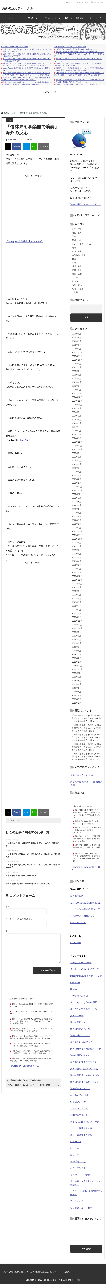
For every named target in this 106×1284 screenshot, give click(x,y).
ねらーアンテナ (78, 1168)
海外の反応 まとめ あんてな (84, 1068)
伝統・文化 (77, 285)
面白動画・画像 (78, 255)
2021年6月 (76, 554)
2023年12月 (77, 442)
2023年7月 (76, 460)
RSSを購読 (82, 2)
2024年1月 (76, 438)
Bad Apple (25, 440)
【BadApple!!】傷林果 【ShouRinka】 (24, 241)
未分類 (75, 292)
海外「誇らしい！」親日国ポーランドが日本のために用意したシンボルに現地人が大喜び (31, 1060)
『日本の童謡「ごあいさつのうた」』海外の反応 (28, 1085)
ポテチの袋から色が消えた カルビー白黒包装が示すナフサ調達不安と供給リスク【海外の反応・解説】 (31, 1052)
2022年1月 (76, 528)
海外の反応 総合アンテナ (82, 1042)
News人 (74, 989)
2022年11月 (77, 490)
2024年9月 (76, 408)
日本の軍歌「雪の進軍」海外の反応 (21, 875)
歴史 (74, 236)
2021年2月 (76, 569)
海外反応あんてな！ (80, 1088)
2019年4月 (76, 651)
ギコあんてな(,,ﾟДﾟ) (80, 1095)
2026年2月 (76, 345)
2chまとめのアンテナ (81, 962)
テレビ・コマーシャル (81, 244)
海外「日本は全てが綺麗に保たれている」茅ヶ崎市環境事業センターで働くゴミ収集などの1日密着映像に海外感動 (26, 83)
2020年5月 (76, 602)
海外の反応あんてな (80, 1029)
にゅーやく (75, 1155)
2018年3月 (76, 699)
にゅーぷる (75, 1141)
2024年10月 (77, 405)
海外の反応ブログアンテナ (83, 1062)
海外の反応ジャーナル (20, 8)
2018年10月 (77, 673)
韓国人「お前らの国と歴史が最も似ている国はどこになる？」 (79, 49)
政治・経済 (77, 251)
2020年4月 (76, 606)
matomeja (75, 982)
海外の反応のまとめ (80, 1055)
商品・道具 (77, 233)
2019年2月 (76, 658)
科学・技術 (77, 229)
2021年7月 (76, 550)
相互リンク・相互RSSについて (74, 20)
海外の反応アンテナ (80, 1035)
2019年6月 (76, 643)
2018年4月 (76, 695)
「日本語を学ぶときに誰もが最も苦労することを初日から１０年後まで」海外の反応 (86, 718)
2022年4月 (76, 516)
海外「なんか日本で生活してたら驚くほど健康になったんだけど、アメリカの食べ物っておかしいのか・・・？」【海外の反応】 (26, 74)
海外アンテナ (77, 1015)
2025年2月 (76, 390)
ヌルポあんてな (78, 1161)
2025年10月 (77, 360)
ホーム (70, 2)
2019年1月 (76, 662)
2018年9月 (76, 677)
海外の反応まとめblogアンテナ (85, 1049)
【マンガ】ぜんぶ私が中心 (83, 806)
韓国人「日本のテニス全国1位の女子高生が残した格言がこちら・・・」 (87, 829)
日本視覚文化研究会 (80, 1115)
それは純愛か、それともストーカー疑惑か (70, 47)
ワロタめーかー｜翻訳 (81, 1208)
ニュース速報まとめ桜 (81, 1135)
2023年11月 (77, 446)
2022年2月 (76, 524)
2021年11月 (77, 535)
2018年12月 (77, 666)
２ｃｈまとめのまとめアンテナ (85, 969)
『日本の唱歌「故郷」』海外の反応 (25, 1080)
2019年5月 (76, 647)
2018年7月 (76, 684)
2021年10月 (77, 539)
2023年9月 (76, 453)
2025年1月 (76, 393)
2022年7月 (76, 505)
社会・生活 (77, 274)
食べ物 (75, 281)
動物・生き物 (78, 289)
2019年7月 (76, 639)
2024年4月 (76, 427)
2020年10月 (77, 583)
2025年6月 (76, 375)
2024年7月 (76, 416)
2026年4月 (76, 337)
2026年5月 (76, 334)
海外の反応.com (78, 1022)
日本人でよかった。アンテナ (84, 1121)
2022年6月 (76, 509)
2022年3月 (76, 520)
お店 (74, 259)
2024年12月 (77, 397)
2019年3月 (76, 654)
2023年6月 (76, 464)
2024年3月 (76, 431)
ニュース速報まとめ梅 (81, 1128)
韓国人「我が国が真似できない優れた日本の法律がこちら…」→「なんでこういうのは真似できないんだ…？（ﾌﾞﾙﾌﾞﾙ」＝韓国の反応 (79, 54)
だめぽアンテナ (78, 1102)
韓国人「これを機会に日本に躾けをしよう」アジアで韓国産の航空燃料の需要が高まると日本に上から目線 (79, 69)
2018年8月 (76, 680)
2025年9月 (76, 363)
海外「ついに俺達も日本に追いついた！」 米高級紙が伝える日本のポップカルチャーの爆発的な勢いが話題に (25, 79)
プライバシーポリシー (53, 18)
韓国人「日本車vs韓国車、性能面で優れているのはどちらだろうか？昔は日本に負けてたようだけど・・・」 (79, 81)
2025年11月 (77, 356)
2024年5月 (76, 423)
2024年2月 (76, 434)
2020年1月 (76, 617)
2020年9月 (76, 587)
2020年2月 (76, 613)
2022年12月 (77, 487)
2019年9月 (76, 632)
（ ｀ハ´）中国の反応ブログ (85, 909)
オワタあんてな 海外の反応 (83, 1002)
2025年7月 (76, 371)
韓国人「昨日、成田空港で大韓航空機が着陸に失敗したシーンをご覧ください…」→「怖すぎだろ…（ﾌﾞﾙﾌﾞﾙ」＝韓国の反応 (26, 64)
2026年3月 (76, 341)
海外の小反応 (77, 896)
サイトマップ (98, 2)
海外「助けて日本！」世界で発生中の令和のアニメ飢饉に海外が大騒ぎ (86, 847)
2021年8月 (76, 546)
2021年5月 (76, 557)
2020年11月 (77, 580)
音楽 (12, 821)
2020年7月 (76, 595)
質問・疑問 (77, 270)
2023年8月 (76, 457)
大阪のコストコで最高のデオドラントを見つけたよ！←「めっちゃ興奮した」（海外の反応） (31, 1045)
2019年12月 (77, 621)
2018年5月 (76, 692)
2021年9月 (76, 542)
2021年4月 (76, 561)
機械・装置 (77, 266)
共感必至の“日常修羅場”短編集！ (22, 999)
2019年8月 (76, 636)
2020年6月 (76, 598)
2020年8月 (76, 591)
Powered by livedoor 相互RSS (24, 1066)
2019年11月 (77, 624)
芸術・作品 (77, 240)
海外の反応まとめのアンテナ (84, 1082)
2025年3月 (76, 386)
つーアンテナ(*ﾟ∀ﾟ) (79, 1108)
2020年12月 (77, 576)
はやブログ (75, 942)
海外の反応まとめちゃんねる (84, 1075)
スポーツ (76, 277)
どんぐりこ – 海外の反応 (82, 916)
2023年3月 (76, 475)
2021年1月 (76, 572)
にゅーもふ (75, 1148)
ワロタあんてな (78, 1201)
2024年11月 (77, 401)
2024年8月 (76, 412)
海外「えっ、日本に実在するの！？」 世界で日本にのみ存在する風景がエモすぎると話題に (31, 1030)
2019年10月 (77, 628)
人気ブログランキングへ (82, 775)
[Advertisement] (53, 100)
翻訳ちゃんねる (78, 922)
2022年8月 (76, 501)
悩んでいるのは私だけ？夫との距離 (14, 47)
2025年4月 (76, 382)
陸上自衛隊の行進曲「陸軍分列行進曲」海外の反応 (28, 883)
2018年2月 (76, 703)
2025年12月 (77, 352)
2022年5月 (76, 513)
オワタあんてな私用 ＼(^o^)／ (86, 1009)
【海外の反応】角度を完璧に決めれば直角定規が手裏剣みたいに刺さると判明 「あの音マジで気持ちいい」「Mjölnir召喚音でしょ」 (79, 75)
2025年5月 (76, 378)
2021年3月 (76, 565)
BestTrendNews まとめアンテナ (86, 976)
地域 (74, 247)
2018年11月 (77, 669)
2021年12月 (77, 531)
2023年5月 (76, 468)
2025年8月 (76, 367)
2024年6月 (76, 419)
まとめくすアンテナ (80, 1175)
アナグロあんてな (79, 996)
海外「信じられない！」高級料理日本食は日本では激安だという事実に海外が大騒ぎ (86, 838)
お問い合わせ (31, 18)
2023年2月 (76, 479)
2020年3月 (76, 610)
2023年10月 (77, 449)
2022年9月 (76, 498)
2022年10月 (77, 494)
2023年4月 (76, 472)
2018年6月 (76, 688)
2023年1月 (76, 483)
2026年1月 (76, 349)
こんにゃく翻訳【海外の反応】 (85, 902)
